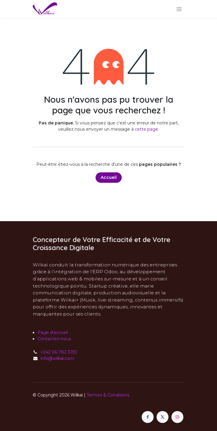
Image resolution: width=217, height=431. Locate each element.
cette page (146, 129)
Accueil (109, 177)
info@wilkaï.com (57, 358)
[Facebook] (148, 417)
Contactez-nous (54, 338)
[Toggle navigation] (179, 9)
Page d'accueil (53, 332)
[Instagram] (177, 417)
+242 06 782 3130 (58, 352)
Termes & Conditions (108, 395)
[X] (162, 417)
